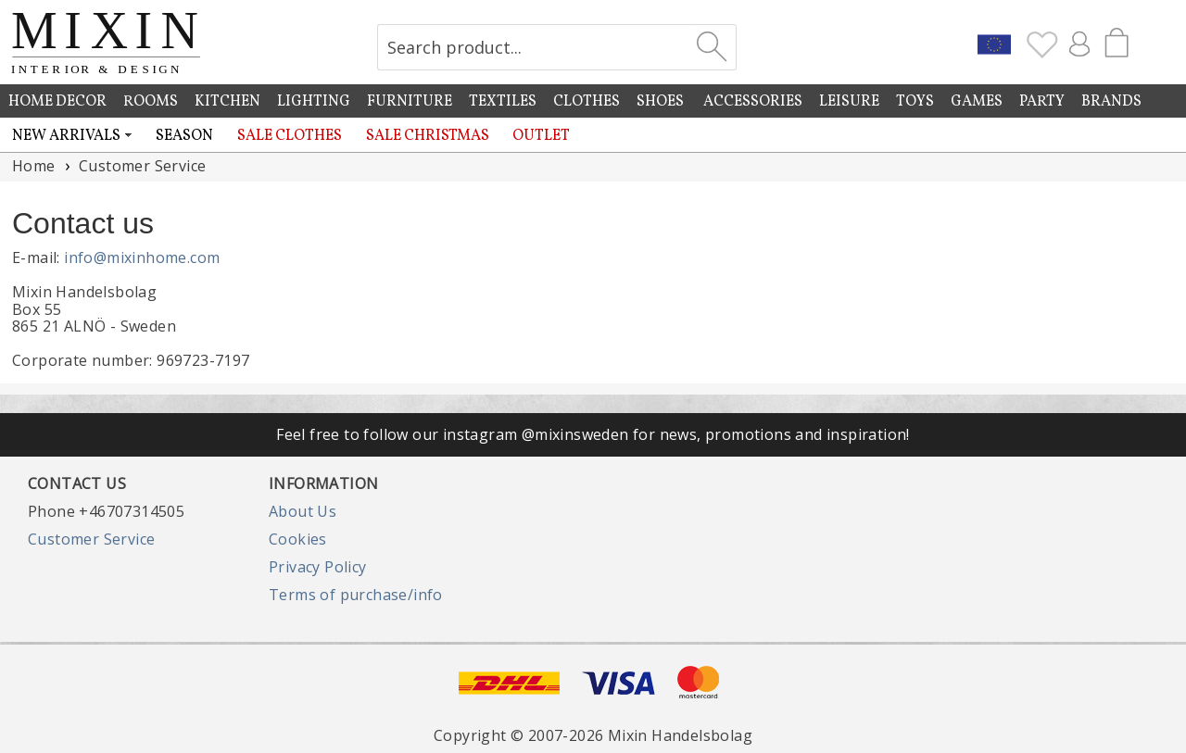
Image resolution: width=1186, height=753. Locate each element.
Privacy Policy (318, 567)
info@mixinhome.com (142, 257)
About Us (302, 511)
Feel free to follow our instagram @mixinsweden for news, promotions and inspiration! (593, 434)
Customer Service (91, 539)
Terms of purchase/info (356, 594)
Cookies (298, 539)
